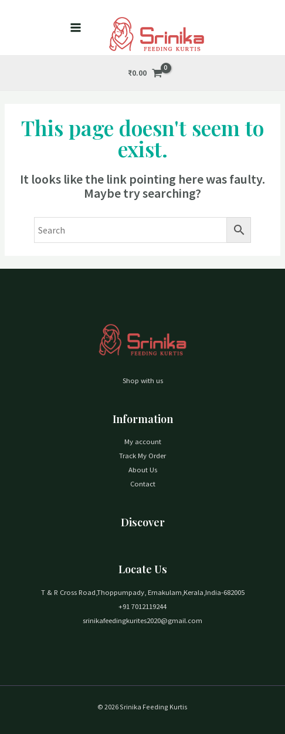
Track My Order (142, 455)
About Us (142, 469)
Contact (142, 483)
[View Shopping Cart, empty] (145, 73)
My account (142, 441)
